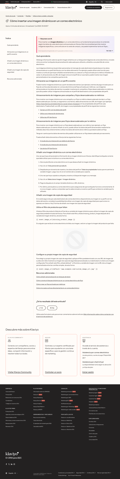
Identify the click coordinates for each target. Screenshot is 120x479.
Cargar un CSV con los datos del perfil (53, 110)
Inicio (7, 1)
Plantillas (28, 16)
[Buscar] (102, 2)
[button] (41, 307)
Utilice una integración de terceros (52, 113)
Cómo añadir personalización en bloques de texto (53, 276)
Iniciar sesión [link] (88, 372)
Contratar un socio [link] (53, 372)
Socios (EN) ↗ (37, 1)
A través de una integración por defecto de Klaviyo (57, 141)
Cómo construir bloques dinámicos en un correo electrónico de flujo (59, 280)
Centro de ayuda (15, 1)
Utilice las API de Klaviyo (48, 117)
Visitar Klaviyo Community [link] (20, 372)
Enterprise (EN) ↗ (26, 1)
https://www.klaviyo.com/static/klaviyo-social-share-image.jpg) (58, 104)
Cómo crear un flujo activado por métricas (50, 284)
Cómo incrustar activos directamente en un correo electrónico (57, 288)
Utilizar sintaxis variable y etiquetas (43, 16)
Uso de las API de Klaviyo (48, 148)
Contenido (20, 16)
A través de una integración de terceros (53, 145)
